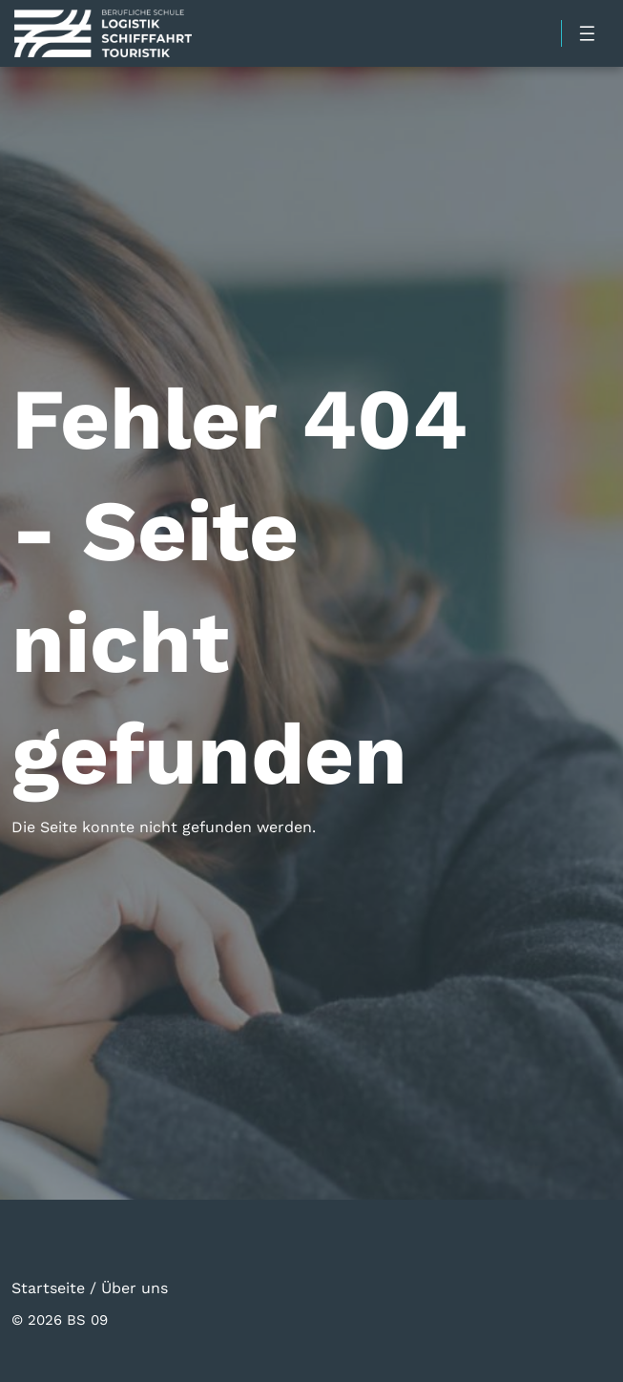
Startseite (48, 1287)
